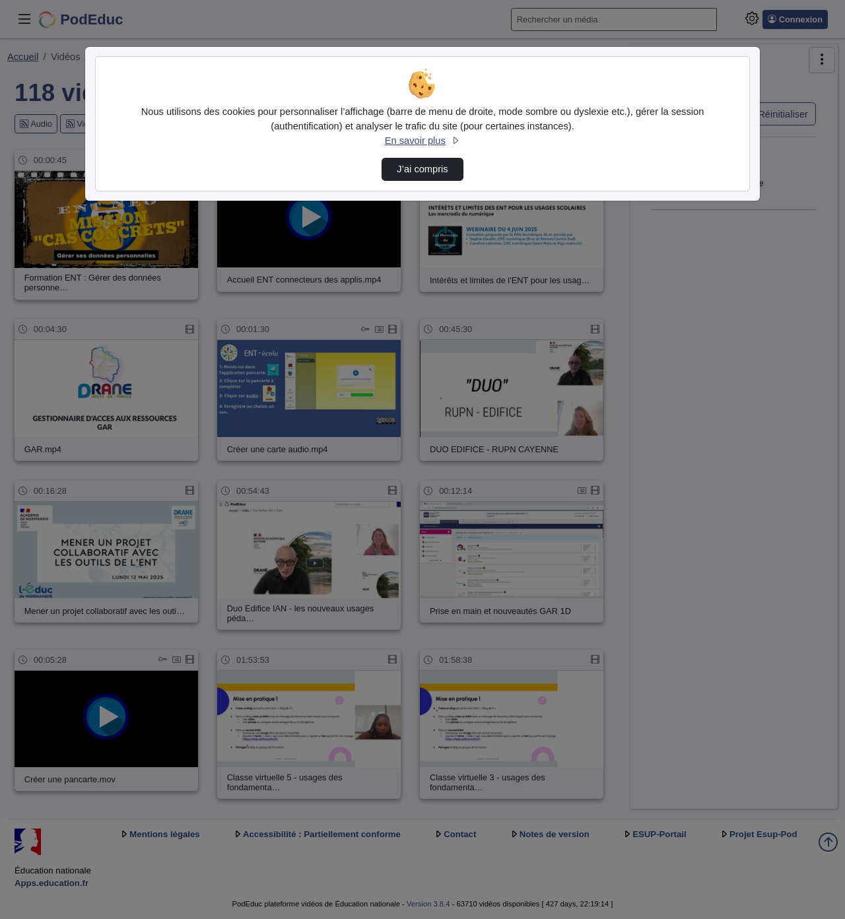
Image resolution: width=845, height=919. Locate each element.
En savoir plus (422, 140)
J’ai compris (422, 169)
